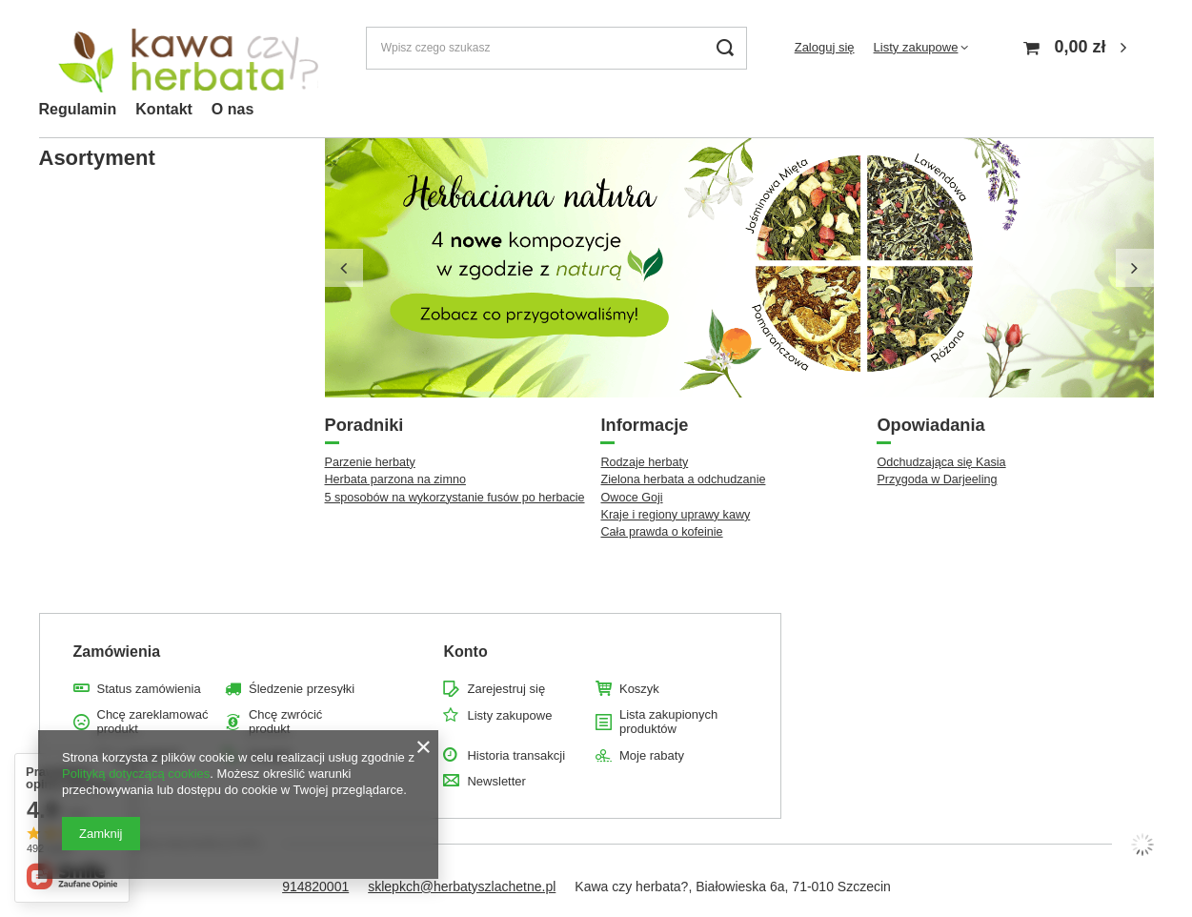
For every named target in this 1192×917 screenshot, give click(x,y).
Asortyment (97, 158)
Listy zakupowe (916, 47)
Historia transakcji (516, 755)
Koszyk (639, 689)
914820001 (315, 886)
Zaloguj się (825, 47)
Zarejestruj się (506, 689)
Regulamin (78, 109)
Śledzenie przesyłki (301, 689)
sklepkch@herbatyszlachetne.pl (462, 886)
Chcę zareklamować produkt (153, 722)
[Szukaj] (725, 48)
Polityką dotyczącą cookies (136, 773)
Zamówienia (117, 651)
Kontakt (163, 109)
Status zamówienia (149, 689)
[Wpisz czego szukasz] (556, 48)
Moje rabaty (651, 755)
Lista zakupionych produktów (668, 722)
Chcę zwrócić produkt (285, 722)
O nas (232, 109)
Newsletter (496, 781)
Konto (465, 651)
